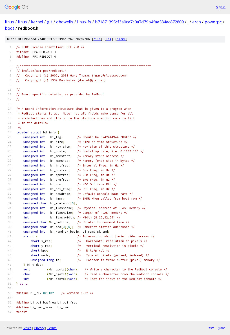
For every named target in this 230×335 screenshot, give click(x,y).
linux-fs (84, 22)
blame (121, 39)
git (49, 22)
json (222, 328)
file (97, 39)
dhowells (64, 22)
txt (211, 328)
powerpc (213, 22)
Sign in (221, 7)
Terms (52, 328)
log (108, 39)
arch (196, 22)
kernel (37, 22)
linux (9, 22)
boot (9, 28)
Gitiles (27, 328)
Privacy (39, 328)
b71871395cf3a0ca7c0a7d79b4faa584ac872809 (139, 22)
